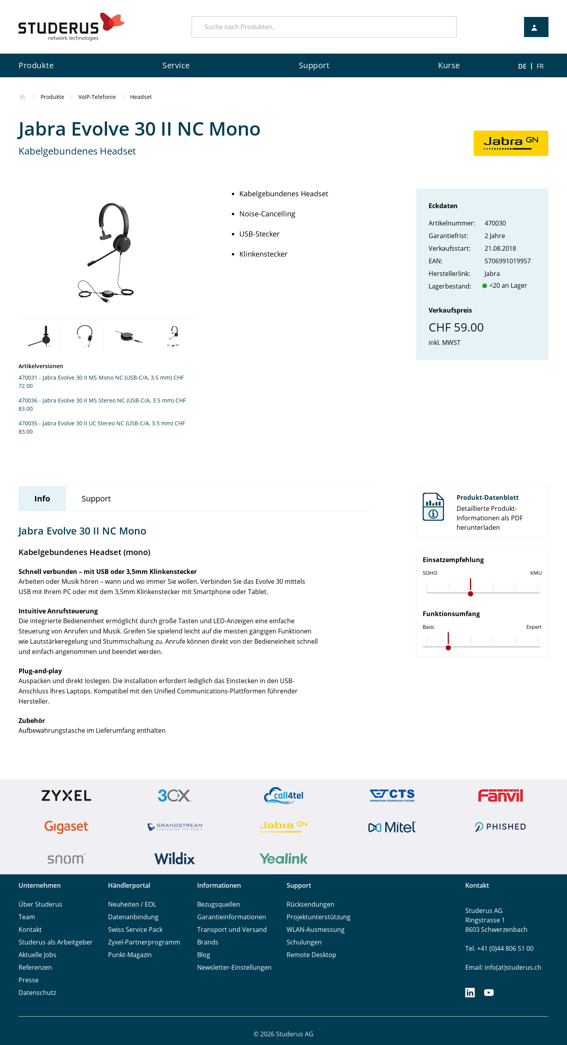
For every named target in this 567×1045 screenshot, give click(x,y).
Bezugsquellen (218, 904)
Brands (207, 942)
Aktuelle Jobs (37, 954)
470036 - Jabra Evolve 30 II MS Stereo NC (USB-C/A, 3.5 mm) (96, 400)
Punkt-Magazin (130, 954)
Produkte (52, 97)
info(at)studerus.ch (513, 967)
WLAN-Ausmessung (316, 929)
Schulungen (304, 942)
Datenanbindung (133, 917)
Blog (203, 954)
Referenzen (35, 967)
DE (522, 66)
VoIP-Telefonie (97, 97)
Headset (141, 97)
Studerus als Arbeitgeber (56, 942)
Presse (29, 980)
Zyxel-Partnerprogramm (144, 942)
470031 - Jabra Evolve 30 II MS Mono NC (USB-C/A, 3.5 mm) (95, 377)
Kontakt (30, 929)
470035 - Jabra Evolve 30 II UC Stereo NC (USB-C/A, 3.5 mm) (96, 423)
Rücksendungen (310, 904)
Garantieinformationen (231, 917)
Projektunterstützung (319, 917)
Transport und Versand (232, 929)
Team (27, 917)
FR (540, 66)
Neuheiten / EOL (132, 904)
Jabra (492, 273)
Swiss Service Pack (135, 929)
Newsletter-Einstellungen (234, 967)
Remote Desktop (311, 954)
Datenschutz (37, 992)
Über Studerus (40, 904)
